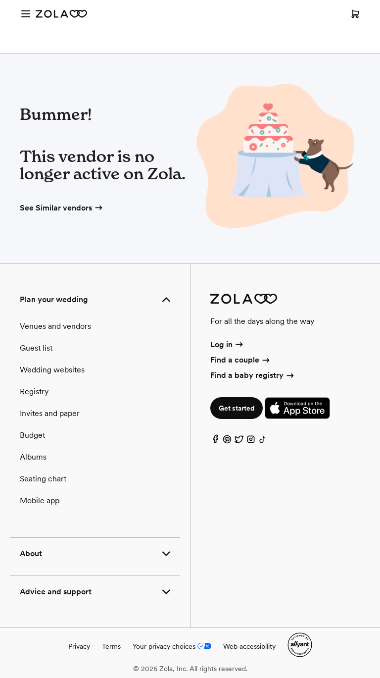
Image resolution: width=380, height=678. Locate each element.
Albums (33, 457)
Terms (111, 646)
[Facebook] (215, 441)
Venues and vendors (55, 326)
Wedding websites (52, 369)
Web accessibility (249, 646)
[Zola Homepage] (61, 14)
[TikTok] (263, 441)
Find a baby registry (252, 375)
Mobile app (39, 500)
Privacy (79, 646)
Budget (32, 435)
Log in (227, 344)
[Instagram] (251, 441)
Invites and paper (50, 413)
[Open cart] (355, 14)
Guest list (36, 348)
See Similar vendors (62, 207)
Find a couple (240, 360)
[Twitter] (239, 441)
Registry (34, 391)
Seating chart (43, 478)
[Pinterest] (227, 441)
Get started (236, 408)
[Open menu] (26, 14)
